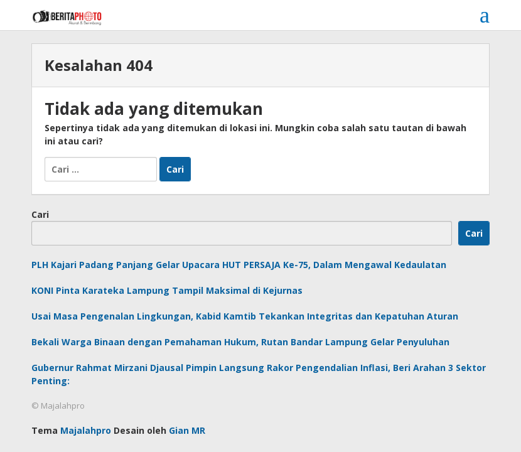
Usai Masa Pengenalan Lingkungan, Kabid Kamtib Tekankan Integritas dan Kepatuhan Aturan (244, 316)
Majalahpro (85, 430)
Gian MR (187, 430)
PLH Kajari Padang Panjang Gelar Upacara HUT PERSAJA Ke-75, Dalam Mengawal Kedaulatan (238, 265)
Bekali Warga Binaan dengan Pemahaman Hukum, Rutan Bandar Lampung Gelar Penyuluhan (240, 342)
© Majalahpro (58, 405)
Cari (40, 214)
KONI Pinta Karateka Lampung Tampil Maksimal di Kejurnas (167, 290)
